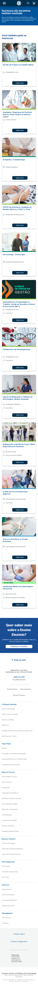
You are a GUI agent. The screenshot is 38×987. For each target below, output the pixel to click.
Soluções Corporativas (10, 872)
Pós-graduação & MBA (9, 804)
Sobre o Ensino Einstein (10, 714)
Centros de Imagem (8, 843)
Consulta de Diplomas (9, 900)
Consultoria (6, 866)
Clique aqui (15, 955)
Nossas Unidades (8, 720)
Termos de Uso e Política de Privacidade (19, 973)
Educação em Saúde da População (14, 753)
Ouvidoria (5, 923)
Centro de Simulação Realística (12, 849)
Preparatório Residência (10, 793)
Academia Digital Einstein (10, 831)
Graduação (6, 787)
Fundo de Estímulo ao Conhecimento (14, 759)
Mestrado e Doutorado (9, 809)
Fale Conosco (6, 917)
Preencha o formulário (19, 646)
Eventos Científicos (8, 826)
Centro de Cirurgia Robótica (11, 854)
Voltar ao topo (20, 660)
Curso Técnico (7, 782)
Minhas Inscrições (8, 905)
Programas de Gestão (9, 820)
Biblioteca (5, 725)
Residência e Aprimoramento (12, 798)
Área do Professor (8, 895)
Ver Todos (5, 877)
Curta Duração (7, 815)
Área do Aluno (6, 889)
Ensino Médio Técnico (9, 776)
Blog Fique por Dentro (9, 736)
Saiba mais (20, 83)
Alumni (4, 748)
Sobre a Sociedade (8, 709)
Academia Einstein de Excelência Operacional (17, 730)
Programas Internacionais (11, 764)
